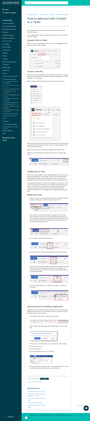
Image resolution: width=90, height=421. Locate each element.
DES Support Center (32, 14)
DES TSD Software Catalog (35, 403)
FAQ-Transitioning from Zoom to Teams (36, 406)
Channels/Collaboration (62, 14)
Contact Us (11, 417)
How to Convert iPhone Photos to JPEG (37, 399)
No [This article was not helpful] (47, 379)
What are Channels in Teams (11, 113)
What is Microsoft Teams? (11, 116)
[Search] (46, 2)
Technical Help (44, 14)
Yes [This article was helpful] (42, 379)
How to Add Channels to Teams (12, 89)
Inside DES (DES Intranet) (46, 415)
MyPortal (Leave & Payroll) (63, 415)
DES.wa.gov (33, 415)
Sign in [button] (84, 3)
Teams (51, 14)
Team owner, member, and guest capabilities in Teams (37, 395)
